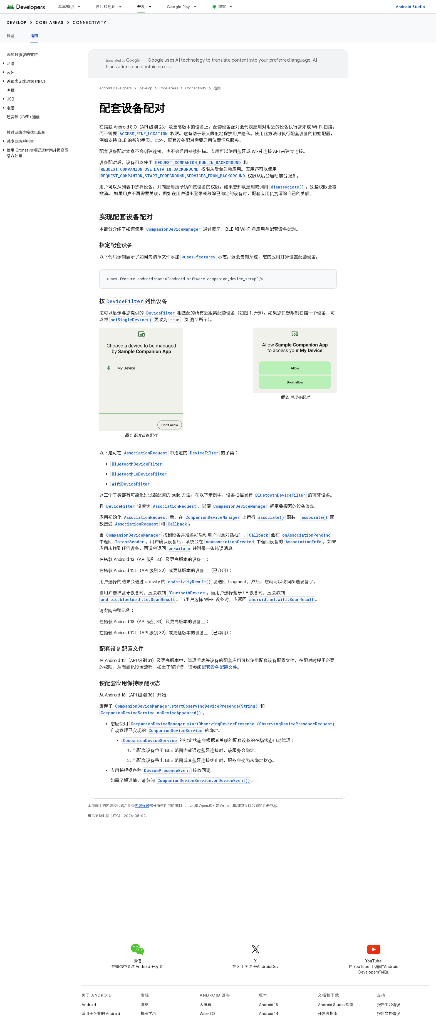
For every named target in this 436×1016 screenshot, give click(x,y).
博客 (222, 6)
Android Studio (410, 6)
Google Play (178, 6)
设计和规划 (105, 6)
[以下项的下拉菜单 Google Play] (197, 6)
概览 (11, 35)
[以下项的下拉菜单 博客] (233, 6)
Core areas (50, 22)
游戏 (144, 1004)
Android (88, 1004)
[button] (36, 63)
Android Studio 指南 (335, 1004)
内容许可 (142, 805)
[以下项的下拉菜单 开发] (152, 6)
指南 (217, 88)
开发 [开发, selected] (141, 6)
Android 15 (268, 1004)
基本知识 (66, 6)
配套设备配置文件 (219, 667)
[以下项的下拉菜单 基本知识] (81, 6)
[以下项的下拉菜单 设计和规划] (122, 6)
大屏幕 (205, 1004)
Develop (17, 22)
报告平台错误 (388, 1004)
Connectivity (89, 22)
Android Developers (115, 88)
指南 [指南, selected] (34, 35)
